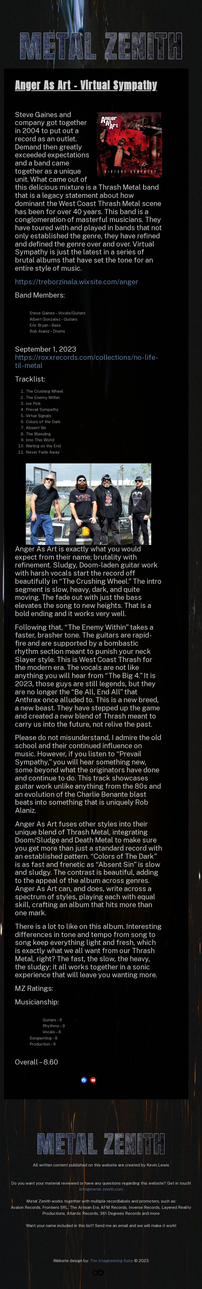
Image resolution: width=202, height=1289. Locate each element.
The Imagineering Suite (111, 1260)
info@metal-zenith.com (101, 1189)
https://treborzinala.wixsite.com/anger (76, 281)
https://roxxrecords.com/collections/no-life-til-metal (86, 361)
